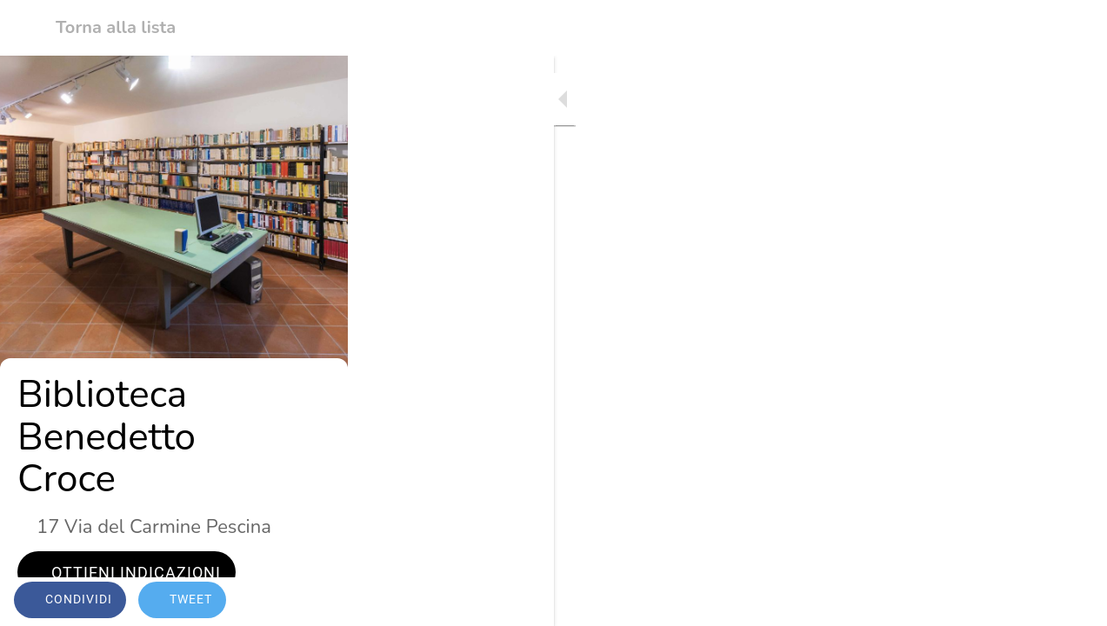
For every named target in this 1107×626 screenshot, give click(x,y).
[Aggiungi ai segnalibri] (1030, 602)
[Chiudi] (27, 27)
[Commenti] (1072, 602)
